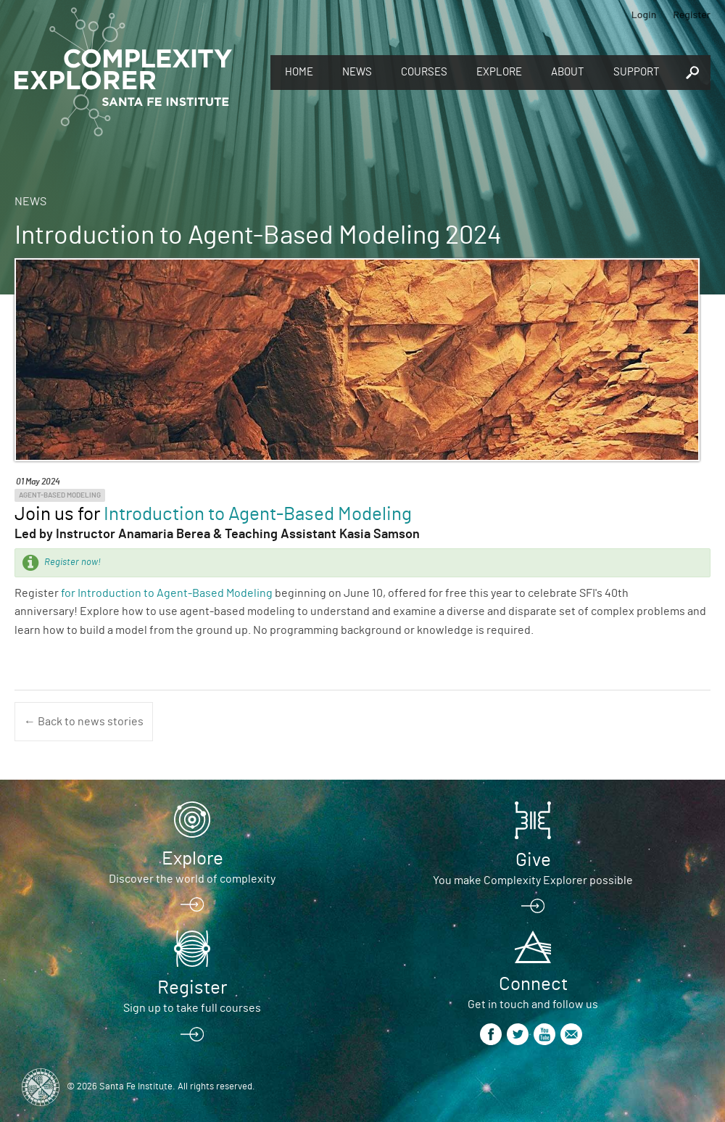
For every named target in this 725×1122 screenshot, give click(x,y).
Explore (499, 72)
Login (644, 14)
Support (636, 72)
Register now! (72, 562)
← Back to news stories (84, 721)
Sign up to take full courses (192, 1008)
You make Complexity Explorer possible (533, 880)
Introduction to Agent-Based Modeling (258, 514)
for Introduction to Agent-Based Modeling (167, 593)
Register (691, 14)
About (567, 72)
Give (533, 860)
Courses (424, 72)
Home (299, 72)
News (357, 72)
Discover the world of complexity (192, 879)
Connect (533, 984)
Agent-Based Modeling (60, 495)
